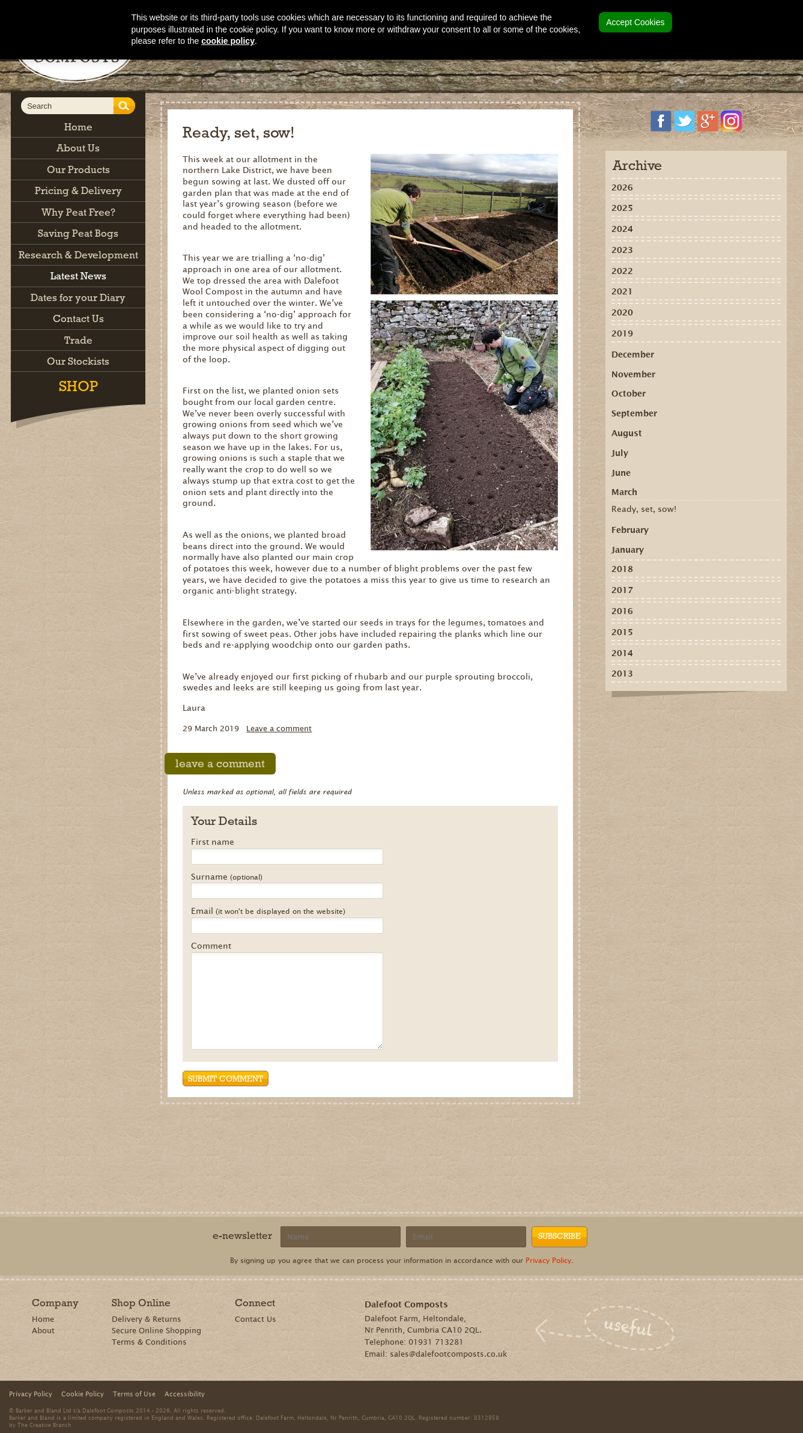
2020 (622, 312)
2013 (622, 673)
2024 (622, 229)
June (621, 473)
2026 (622, 187)
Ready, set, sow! (643, 509)
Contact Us (255, 1319)
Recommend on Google (663, 718)
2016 (622, 611)
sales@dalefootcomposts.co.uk (449, 1353)
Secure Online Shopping (156, 1330)
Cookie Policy (82, 1394)
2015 (622, 632)
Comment (211, 946)
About (43, 1330)
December (632, 354)
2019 (622, 333)
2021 (622, 291)
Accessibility (185, 1394)
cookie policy (228, 41)
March (624, 492)
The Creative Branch (44, 1424)
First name (212, 842)
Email (268, 911)
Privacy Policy (548, 1260)
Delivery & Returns (146, 1319)
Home (43, 1319)
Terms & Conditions (149, 1341)
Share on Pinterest (680, 718)
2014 (622, 653)
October (628, 393)
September (634, 413)
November (633, 374)
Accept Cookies (635, 22)
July (619, 453)
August (626, 433)
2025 (622, 208)
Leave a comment (279, 728)
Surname (226, 877)
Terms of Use (134, 1394)
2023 (622, 250)
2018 (622, 569)
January (627, 550)
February (630, 530)
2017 (622, 590)
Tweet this (698, 718)
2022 (622, 271)
